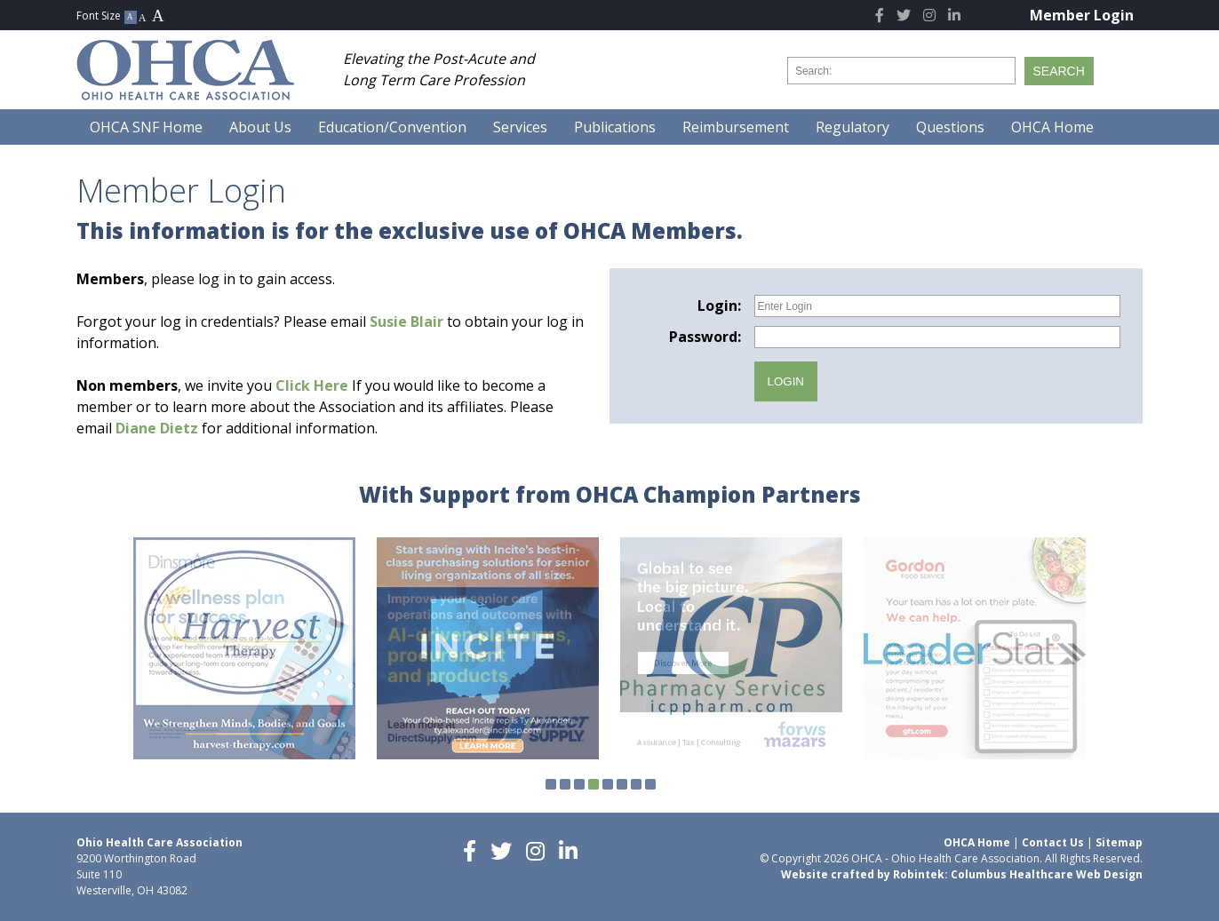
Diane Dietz (157, 428)
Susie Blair (406, 321)
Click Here (311, 385)
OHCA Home (977, 842)
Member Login (1082, 15)
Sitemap (1119, 842)
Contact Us (1053, 842)
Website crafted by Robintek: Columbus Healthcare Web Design (962, 874)
